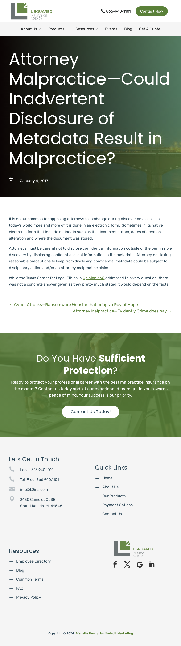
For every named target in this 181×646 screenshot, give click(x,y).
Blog (128, 29)
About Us (31, 29)
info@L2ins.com (34, 489)
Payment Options (117, 505)
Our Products (114, 496)
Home (107, 478)
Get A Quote (149, 29)
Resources (87, 29)
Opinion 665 (93, 278)
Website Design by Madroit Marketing (104, 633)
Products (58, 29)
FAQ (19, 588)
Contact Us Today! (90, 412)
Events (111, 29)
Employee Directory (33, 561)
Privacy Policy (28, 597)
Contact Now (151, 11)
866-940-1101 (116, 11)
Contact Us (112, 514)
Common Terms (29, 579)
